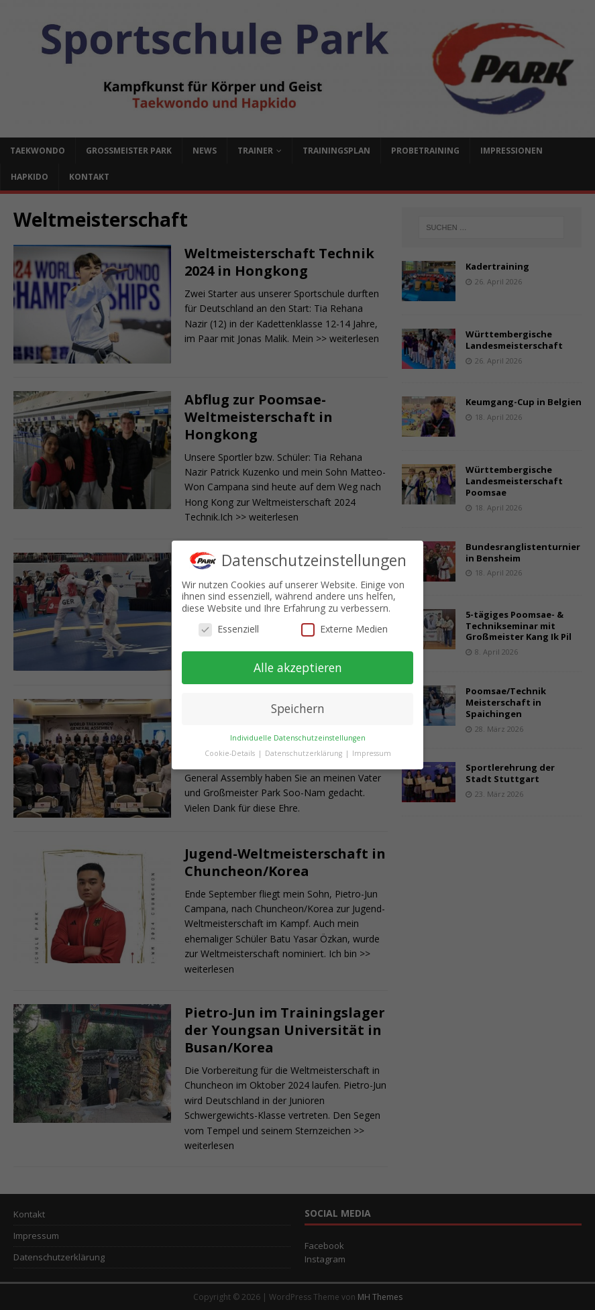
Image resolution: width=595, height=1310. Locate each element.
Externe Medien (344, 629)
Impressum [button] (371, 753)
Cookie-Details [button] (231, 753)
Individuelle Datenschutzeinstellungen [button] (298, 738)
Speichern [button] (298, 708)
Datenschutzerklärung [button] (304, 753)
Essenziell (229, 629)
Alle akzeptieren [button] (298, 667)
